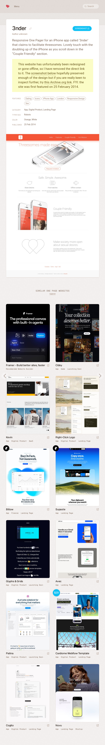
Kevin (9, 437)
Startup (78, 729)
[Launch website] (97, 365)
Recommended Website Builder (19, 369)
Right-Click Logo (65, 437)
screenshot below (43, 73)
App (26, 109)
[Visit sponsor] (48, 365)
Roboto (27, 114)
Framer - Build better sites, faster (25, 365)
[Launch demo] (97, 653)
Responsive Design (76, 98)
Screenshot (82, 28)
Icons (37, 98)
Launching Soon (74, 369)
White (34, 119)
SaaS (31, 441)
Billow (9, 509)
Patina (10, 653)
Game (63, 369)
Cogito (10, 725)
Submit (53, 294)
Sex (27, 103)
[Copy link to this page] (30, 28)
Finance (14, 513)
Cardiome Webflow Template (72, 653)
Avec (59, 581)
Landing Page (49, 109)
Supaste (60, 509)
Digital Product (35, 109)
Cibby (59, 365)
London (60, 98)
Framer (6, 448)
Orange (27, 119)
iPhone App (48, 98)
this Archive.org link (58, 82)
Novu (59, 725)
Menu (16, 6)
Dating (29, 98)
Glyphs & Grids (14, 581)
